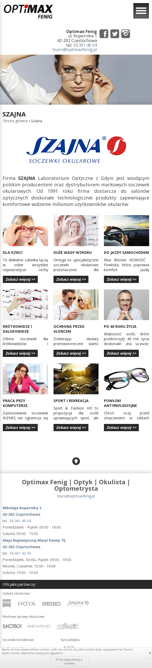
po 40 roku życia (120, 326)
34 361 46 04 (85, 45)
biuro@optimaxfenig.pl (74, 49)
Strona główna (15, 121)
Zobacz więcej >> (20, 279)
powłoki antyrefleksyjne (120, 403)
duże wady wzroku (73, 252)
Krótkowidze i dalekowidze (17, 329)
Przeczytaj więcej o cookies (69, 661)
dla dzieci (12, 252)
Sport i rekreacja (71, 400)
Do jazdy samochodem (126, 252)
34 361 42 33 (20, 553)
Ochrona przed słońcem (69, 329)
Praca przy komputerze (15, 403)
